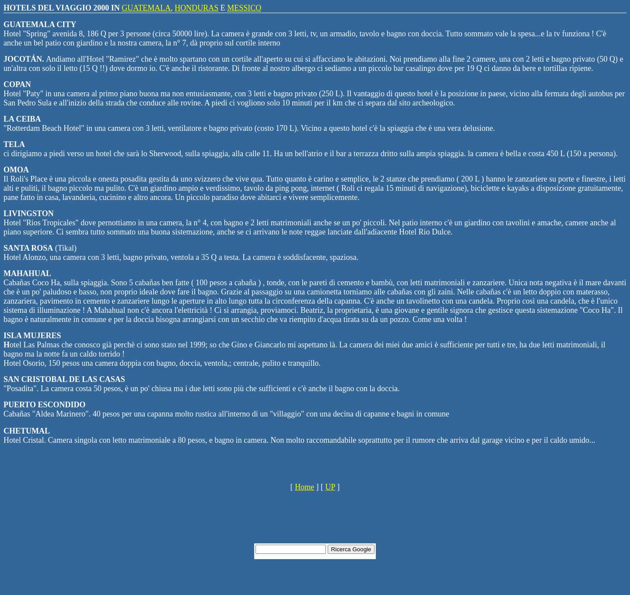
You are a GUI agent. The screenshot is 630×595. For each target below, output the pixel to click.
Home (304, 487)
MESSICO (244, 8)
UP (330, 487)
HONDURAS (196, 8)
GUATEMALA (146, 8)
